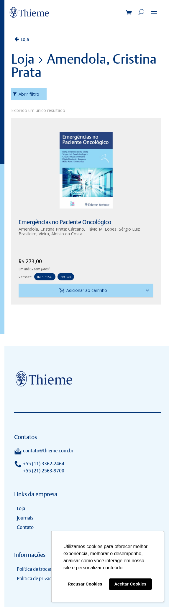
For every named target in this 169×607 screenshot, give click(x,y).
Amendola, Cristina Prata (42, 229)
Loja (25, 39)
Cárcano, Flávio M (85, 229)
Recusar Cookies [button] (85, 584)
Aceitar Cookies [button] (130, 584)
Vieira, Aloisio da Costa (60, 233)
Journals (25, 518)
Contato (25, 527)
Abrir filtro (29, 94)
